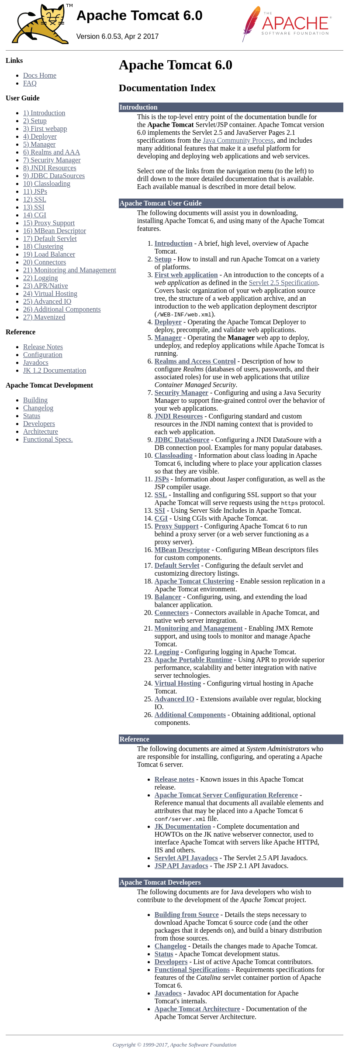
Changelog (38, 408)
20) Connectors (44, 262)
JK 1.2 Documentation (54, 370)
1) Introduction (44, 113)
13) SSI (33, 207)
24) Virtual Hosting (50, 293)
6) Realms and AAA (51, 152)
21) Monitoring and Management (69, 270)
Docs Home (39, 75)
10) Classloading (46, 183)
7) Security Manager (52, 160)
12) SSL (34, 199)
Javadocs (35, 362)
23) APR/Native (45, 285)
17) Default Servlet (50, 238)
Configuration (42, 354)
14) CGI (34, 215)
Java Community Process (238, 140)
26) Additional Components (62, 309)
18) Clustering (43, 246)
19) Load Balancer (49, 254)
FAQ (30, 83)
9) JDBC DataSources (54, 175)
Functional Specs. (48, 439)
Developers (39, 423)
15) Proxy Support (49, 223)
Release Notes (43, 346)
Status (31, 415)
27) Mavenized (44, 317)
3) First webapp (45, 128)
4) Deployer (40, 136)
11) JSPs (35, 191)
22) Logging (40, 278)
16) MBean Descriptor (54, 230)
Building (35, 400)
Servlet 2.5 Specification (283, 282)
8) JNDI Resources (49, 168)
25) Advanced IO (47, 301)
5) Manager (39, 144)
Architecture (40, 431)
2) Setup (35, 120)
